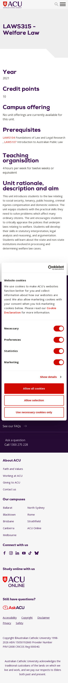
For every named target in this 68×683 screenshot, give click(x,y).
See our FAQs (12, 426)
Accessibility (10, 617)
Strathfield (34, 521)
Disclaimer (43, 617)
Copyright (27, 617)
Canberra (8, 528)
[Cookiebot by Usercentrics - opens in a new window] (48, 267)
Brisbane (8, 521)
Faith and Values (13, 469)
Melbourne (10, 535)
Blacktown (9, 514)
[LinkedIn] (17, 553)
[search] (56, 4)
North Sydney (36, 507)
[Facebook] (4, 553)
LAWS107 (10, 142)
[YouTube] (24, 553)
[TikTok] (30, 553)
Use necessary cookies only (34, 412)
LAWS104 (9, 137)
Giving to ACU (11, 482)
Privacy (7, 623)
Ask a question (15, 440)
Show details (48, 376)
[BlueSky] (37, 553)
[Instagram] (11, 553)
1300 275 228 (19, 445)
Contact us (9, 489)
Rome (31, 514)
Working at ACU (12, 475)
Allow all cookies (34, 388)
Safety (19, 623)
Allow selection (34, 400)
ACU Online (34, 528)
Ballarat (7, 507)
